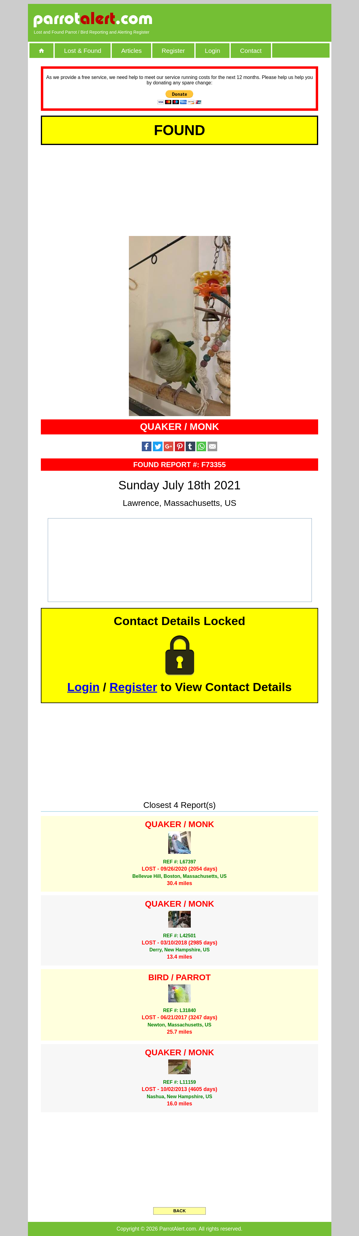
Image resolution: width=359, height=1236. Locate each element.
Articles (131, 50)
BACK (179, 1210)
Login (212, 50)
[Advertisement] (256, 20)
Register (173, 50)
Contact (251, 50)
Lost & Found (82, 50)
